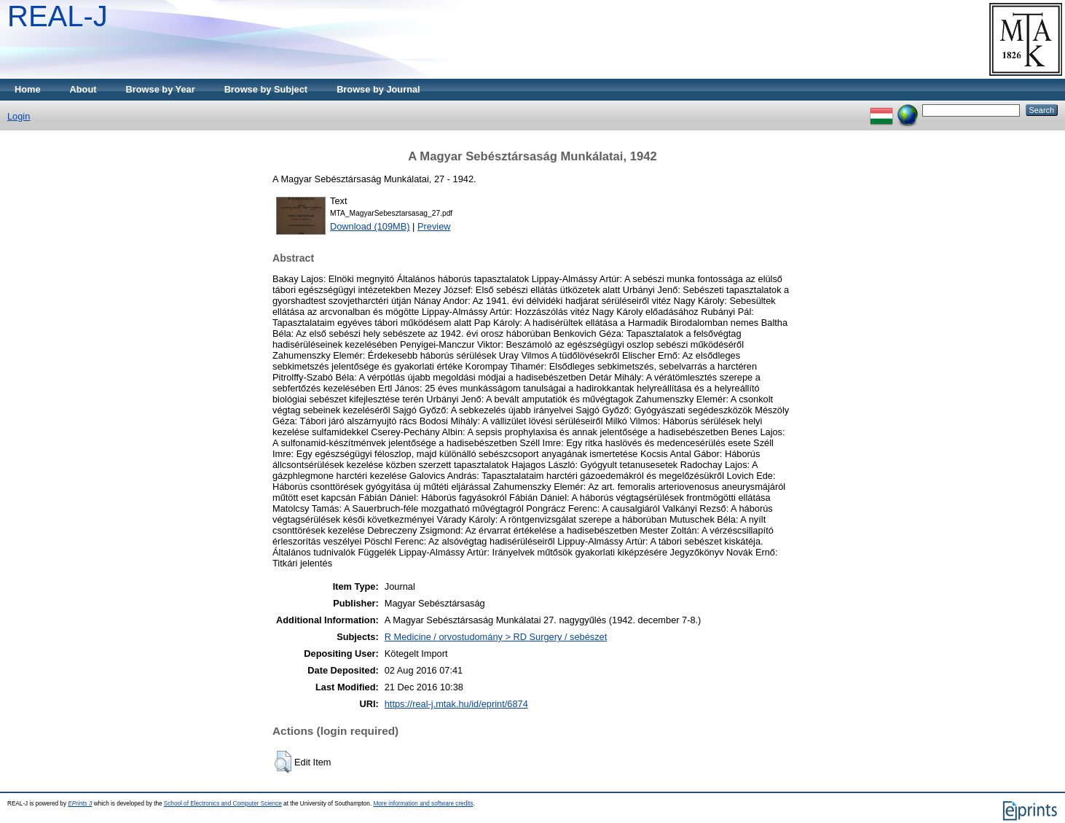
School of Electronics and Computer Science (223, 803)
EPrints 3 (80, 803)
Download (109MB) (370, 226)
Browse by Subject (266, 89)
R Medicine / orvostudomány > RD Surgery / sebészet (496, 636)
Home (28, 89)
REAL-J (57, 16)
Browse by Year (160, 89)
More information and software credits (423, 803)
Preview (434, 226)
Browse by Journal (378, 89)
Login (18, 116)
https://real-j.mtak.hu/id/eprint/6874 (456, 703)
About (83, 89)
